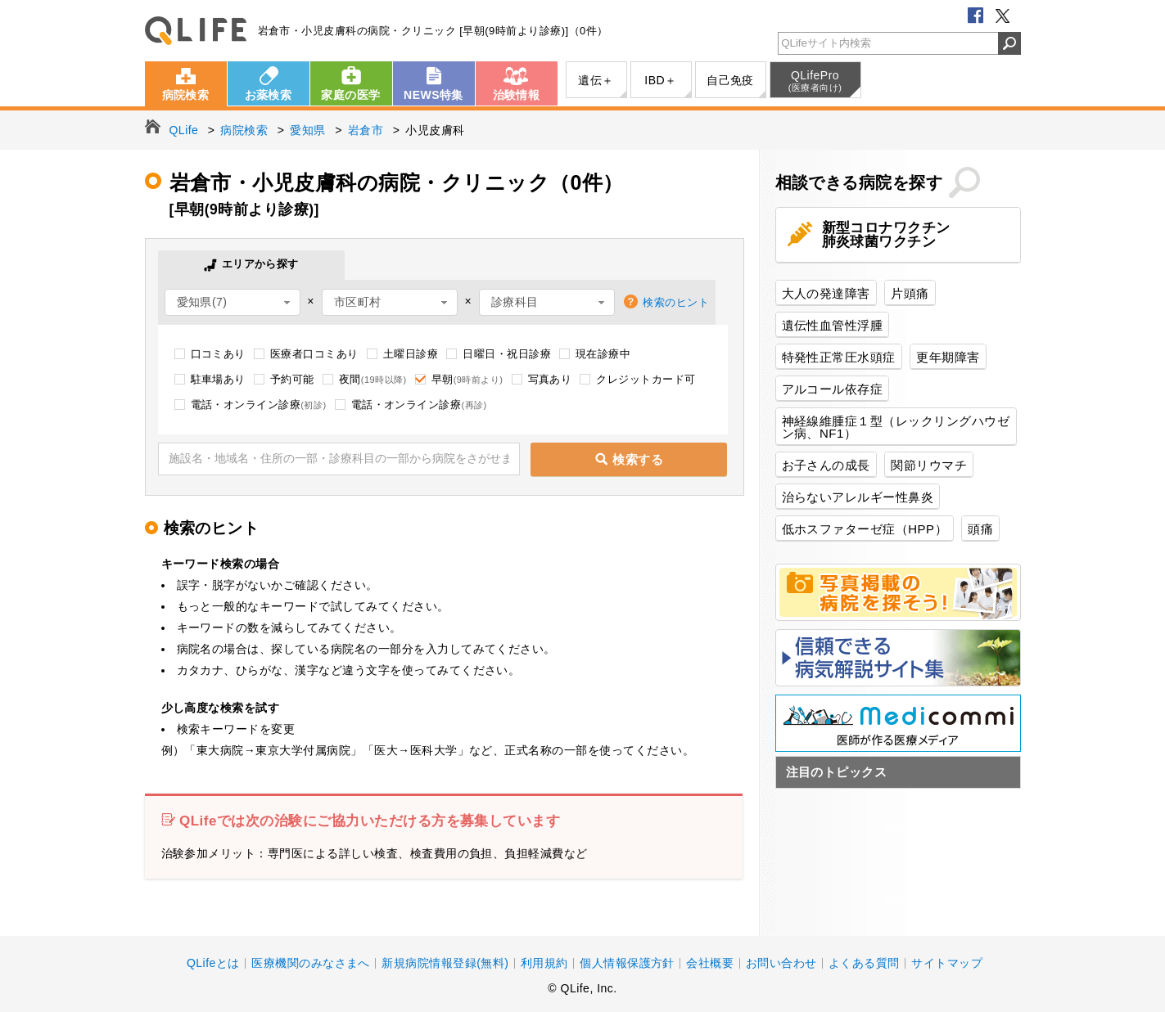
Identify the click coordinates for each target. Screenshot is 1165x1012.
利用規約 (544, 962)
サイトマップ (946, 962)
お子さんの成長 (826, 465)
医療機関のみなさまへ (310, 962)
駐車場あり (218, 379)
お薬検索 (268, 94)
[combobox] (232, 302)
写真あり (550, 379)
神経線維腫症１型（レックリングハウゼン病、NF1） (896, 427)
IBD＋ (660, 80)
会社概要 (710, 962)
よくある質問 (864, 962)
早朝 (467, 379)
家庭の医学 (350, 94)
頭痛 (980, 529)
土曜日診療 (410, 354)
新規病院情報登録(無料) (445, 962)
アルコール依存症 (832, 389)
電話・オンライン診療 (259, 404)
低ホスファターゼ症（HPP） (865, 529)
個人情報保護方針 (627, 962)
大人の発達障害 (826, 293)
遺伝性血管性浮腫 (832, 325)
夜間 (373, 379)
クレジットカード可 (645, 379)
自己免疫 (730, 80)
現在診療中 (603, 354)
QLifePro (815, 81)
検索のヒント (676, 302)
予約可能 (292, 379)
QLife (195, 30)
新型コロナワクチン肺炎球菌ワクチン (886, 235)
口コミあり (218, 354)
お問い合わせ (781, 962)
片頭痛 (909, 293)
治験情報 (516, 94)
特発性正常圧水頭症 (839, 357)
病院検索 (186, 94)
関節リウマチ (929, 465)
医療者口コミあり (314, 354)
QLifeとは (213, 962)
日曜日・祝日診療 (507, 354)
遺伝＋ (595, 80)
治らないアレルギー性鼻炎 (858, 497)
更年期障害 (947, 357)
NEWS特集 (433, 94)
